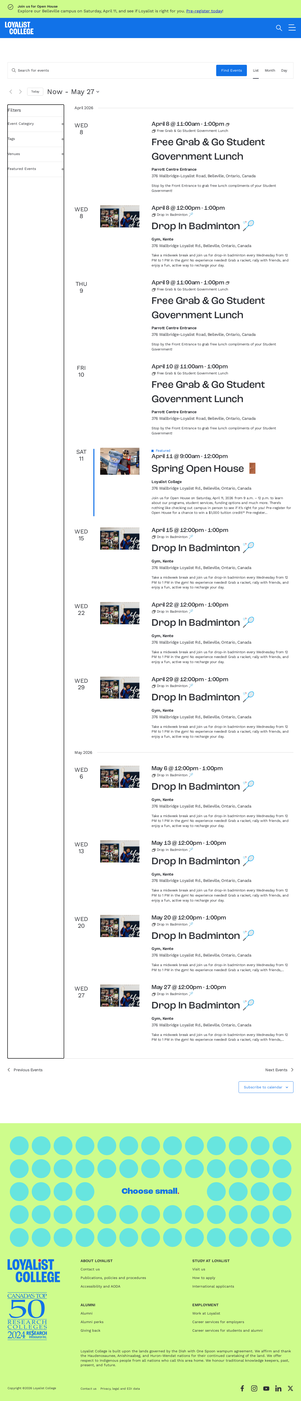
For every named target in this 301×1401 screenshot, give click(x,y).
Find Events (231, 70)
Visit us (198, 1269)
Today (35, 91)
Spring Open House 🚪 (205, 469)
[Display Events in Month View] (270, 70)
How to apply (203, 1278)
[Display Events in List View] (256, 70)
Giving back (90, 1330)
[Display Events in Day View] (284, 70)
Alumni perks (92, 1322)
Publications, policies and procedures (113, 1278)
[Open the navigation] (292, 29)
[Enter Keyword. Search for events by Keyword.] (112, 70)
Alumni (87, 1313)
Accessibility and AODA (100, 1286)
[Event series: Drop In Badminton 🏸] (172, 215)
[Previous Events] (11, 92)
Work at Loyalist (206, 1313)
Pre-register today (204, 11)
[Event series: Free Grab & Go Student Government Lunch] (227, 124)
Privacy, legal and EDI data (120, 1388)
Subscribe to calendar (263, 1087)
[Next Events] (20, 92)
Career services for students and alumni (227, 1330)
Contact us (90, 1269)
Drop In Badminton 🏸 (203, 227)
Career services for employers (218, 1322)
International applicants (213, 1286)
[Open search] (279, 28)
